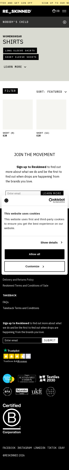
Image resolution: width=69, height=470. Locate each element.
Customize (34, 266)
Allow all (34, 254)
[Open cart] (55, 11)
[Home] (17, 11)
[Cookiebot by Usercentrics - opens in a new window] (49, 200)
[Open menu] (64, 11)
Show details (49, 242)
